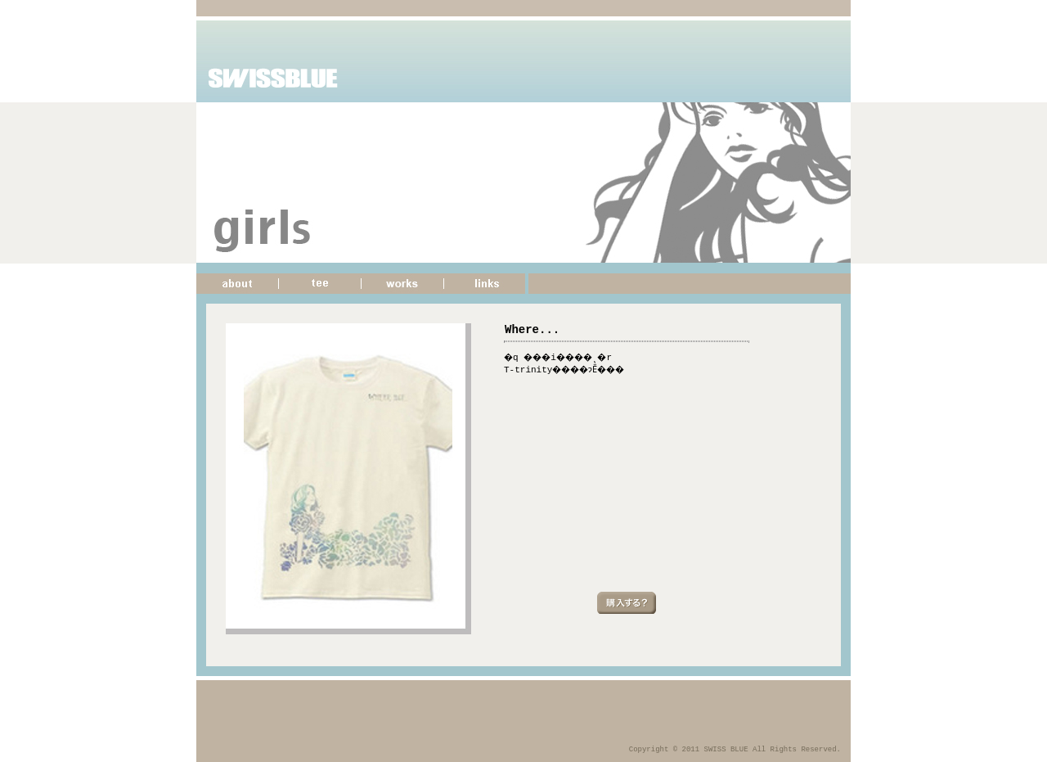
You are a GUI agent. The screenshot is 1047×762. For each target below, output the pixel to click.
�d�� (403, 283)
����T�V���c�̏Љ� (320, 283)
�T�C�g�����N (486, 283)
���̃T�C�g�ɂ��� (237, 283)
